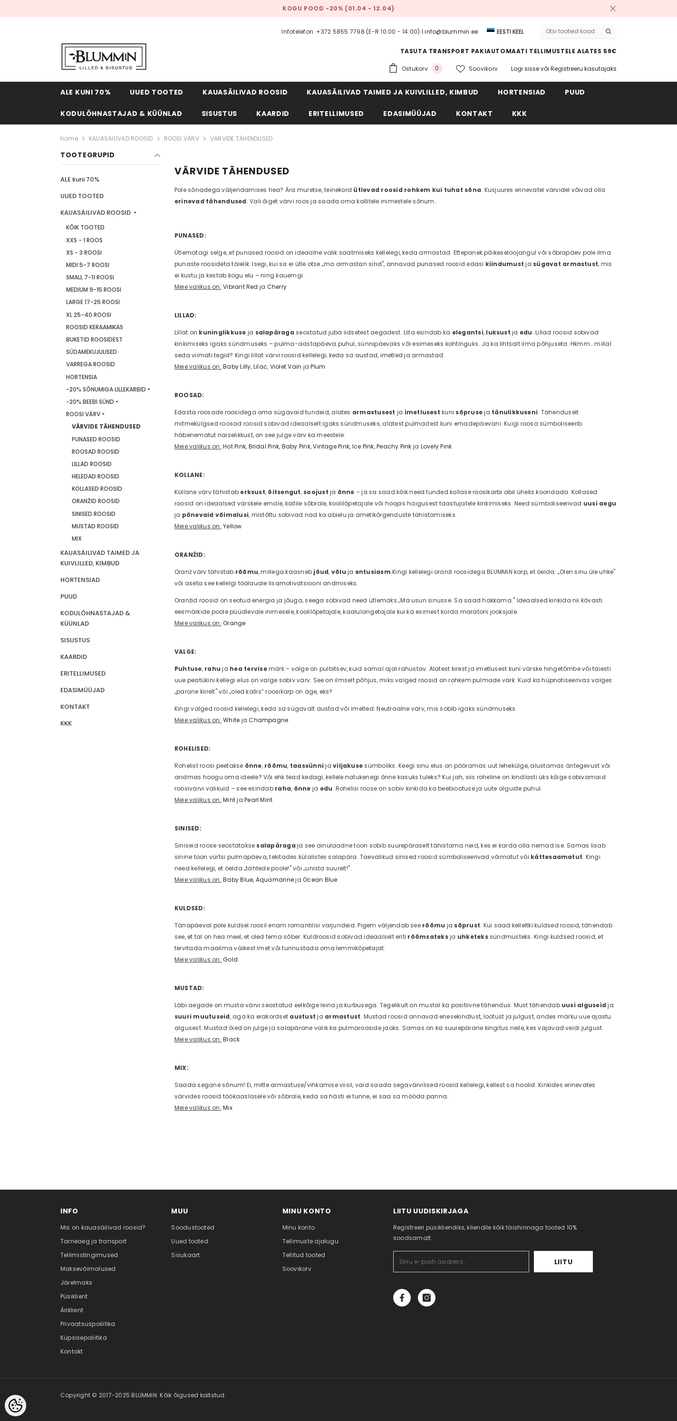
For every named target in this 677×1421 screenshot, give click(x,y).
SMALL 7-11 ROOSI (90, 277)
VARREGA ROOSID (90, 364)
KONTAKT (75, 706)
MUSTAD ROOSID (95, 526)
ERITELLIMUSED (83, 673)
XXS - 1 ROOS (84, 240)
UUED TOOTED (82, 195)
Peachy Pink (394, 446)
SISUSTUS (75, 640)
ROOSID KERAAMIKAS (94, 327)
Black (231, 1039)
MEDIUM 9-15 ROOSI (93, 290)
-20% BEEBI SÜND (90, 402)
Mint (229, 800)
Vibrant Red (240, 287)
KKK (66, 723)
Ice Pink (363, 446)
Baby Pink (296, 446)
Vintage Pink (331, 446)
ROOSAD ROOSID (95, 452)
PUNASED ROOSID (96, 439)
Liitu (563, 1262)
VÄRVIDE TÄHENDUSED (241, 138)
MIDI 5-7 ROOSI (87, 265)
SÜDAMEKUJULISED (91, 352)
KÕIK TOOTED (85, 227)
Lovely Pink (436, 446)
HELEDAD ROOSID (95, 476)
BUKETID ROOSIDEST (94, 339)
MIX (77, 538)
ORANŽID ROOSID (96, 501)
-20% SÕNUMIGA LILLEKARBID (106, 389)
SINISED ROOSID (94, 514)
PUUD (68, 596)
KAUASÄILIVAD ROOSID (121, 138)
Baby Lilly (237, 366)
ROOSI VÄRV (181, 138)
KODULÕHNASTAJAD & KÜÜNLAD (95, 618)
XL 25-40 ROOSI (88, 315)
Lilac (260, 366)
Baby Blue (238, 880)
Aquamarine (275, 880)
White (231, 720)
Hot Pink (234, 446)
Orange (234, 623)
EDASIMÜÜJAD (82, 690)
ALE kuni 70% (79, 179)
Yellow (232, 526)
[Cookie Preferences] (15, 1405)
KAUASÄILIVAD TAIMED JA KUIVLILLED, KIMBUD (99, 558)
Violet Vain (286, 366)
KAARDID (73, 656)
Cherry (277, 287)
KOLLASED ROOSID (97, 489)
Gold (230, 959)
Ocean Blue (320, 880)
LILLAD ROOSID (92, 464)
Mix (227, 1108)
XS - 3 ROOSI (84, 252)
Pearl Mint (258, 800)
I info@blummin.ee (450, 32)
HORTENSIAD (80, 579)
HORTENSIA (81, 377)
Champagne (268, 720)
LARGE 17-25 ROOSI (93, 302)
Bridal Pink (264, 446)
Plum (317, 366)
